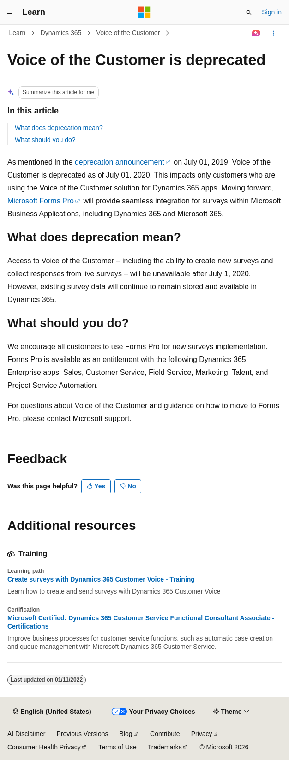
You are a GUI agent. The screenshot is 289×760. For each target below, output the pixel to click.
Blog (126, 733)
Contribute (165, 733)
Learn (17, 32)
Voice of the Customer (128, 32)
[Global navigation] (9, 12)
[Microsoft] (144, 12)
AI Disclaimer (26, 733)
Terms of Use (117, 747)
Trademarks (165, 747)
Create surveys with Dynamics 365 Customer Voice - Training (101, 579)
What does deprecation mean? (59, 127)
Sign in (272, 12)
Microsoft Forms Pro (40, 201)
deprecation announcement (119, 162)
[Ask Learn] (256, 33)
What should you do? (45, 139)
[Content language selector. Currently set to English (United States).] (51, 712)
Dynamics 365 (61, 32)
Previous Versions (82, 733)
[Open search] (249, 12)
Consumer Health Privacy (44, 747)
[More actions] (273, 33)
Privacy (201, 733)
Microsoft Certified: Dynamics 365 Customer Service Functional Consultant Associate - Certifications (140, 622)
